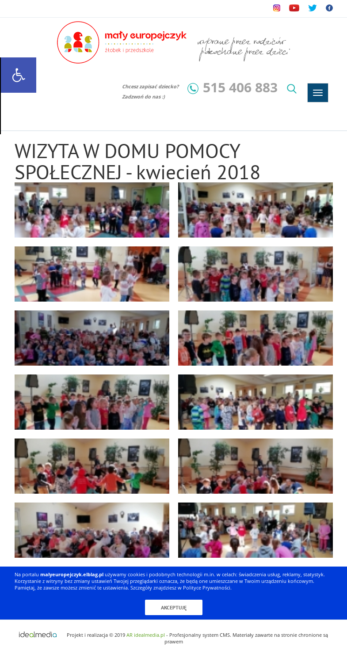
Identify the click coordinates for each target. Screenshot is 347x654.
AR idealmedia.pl (145, 635)
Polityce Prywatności (206, 587)
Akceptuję (174, 607)
